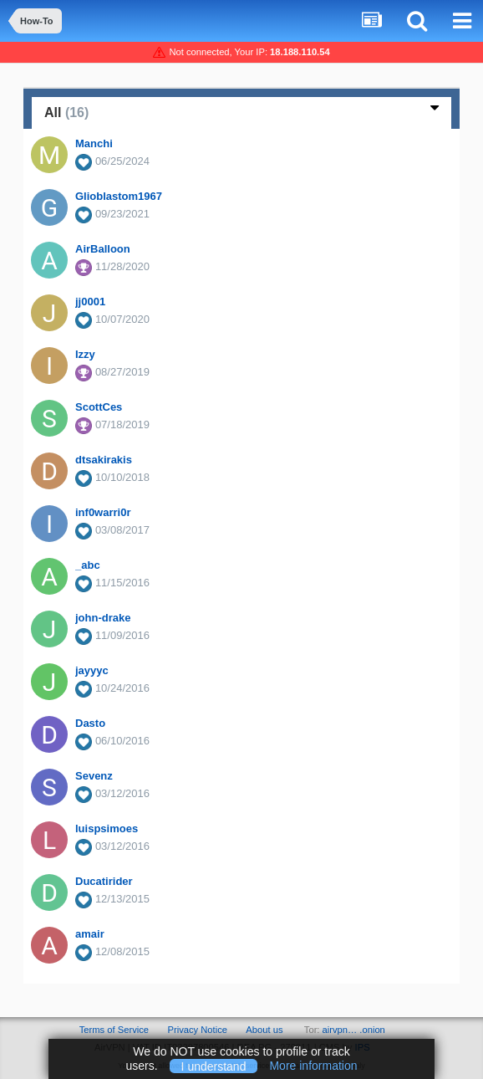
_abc (87, 565)
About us (264, 1030)
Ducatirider (104, 881)
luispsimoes (106, 828)
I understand (214, 1065)
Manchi (94, 143)
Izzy (85, 354)
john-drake (102, 617)
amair (89, 934)
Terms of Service (114, 1030)
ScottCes (98, 407)
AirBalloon (102, 249)
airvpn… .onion (354, 1030)
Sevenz (94, 776)
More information (313, 1065)
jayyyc (92, 670)
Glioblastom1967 (118, 196)
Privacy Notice (197, 1030)
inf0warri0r (102, 512)
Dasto (90, 723)
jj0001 (90, 301)
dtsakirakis (103, 459)
